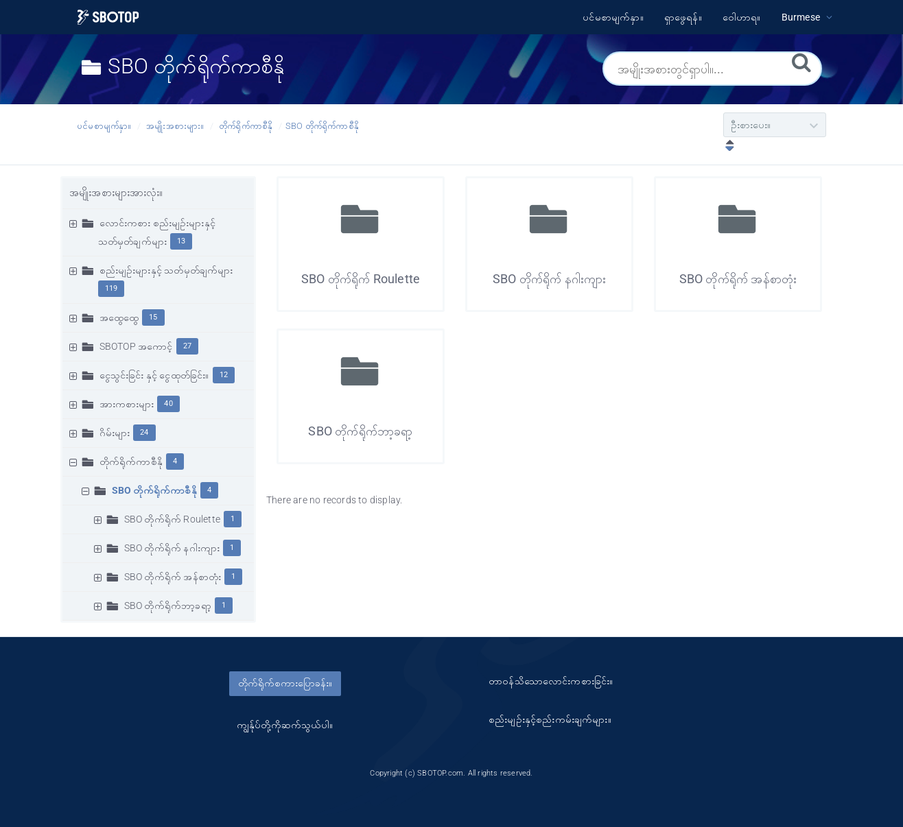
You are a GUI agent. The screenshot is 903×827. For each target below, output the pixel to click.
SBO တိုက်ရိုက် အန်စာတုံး (173, 576)
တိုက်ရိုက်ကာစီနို (245, 126)
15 (153, 317)
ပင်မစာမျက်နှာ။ (104, 126)
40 (168, 403)
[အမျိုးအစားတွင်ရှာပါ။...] (712, 68)
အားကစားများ (126, 403)
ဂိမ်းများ (114, 432)
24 (144, 432)
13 (181, 241)
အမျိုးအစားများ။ (175, 126)
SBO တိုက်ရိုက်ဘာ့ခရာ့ (167, 605)
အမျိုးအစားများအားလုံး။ (116, 193)
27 (187, 345)
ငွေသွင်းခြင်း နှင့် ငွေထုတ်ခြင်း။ (154, 375)
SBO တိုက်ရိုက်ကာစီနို (322, 126)
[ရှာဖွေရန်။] (801, 62)
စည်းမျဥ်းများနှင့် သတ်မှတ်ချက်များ (166, 270)
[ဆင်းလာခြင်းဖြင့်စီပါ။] (726, 146)
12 (224, 374)
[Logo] (108, 17)
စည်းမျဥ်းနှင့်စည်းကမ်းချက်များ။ (550, 719)
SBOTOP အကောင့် (136, 346)
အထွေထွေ (119, 317)
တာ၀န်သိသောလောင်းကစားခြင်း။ (551, 680)
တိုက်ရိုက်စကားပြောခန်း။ (285, 683)
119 (111, 288)
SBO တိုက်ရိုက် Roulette (172, 519)
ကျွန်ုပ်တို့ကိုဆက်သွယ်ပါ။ (285, 724)
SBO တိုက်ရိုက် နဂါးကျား (172, 547)
